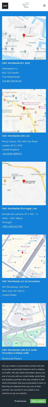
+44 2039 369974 (12, 153)
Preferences (20, 401)
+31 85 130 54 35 (12, 80)
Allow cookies (38, 401)
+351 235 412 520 (12, 226)
